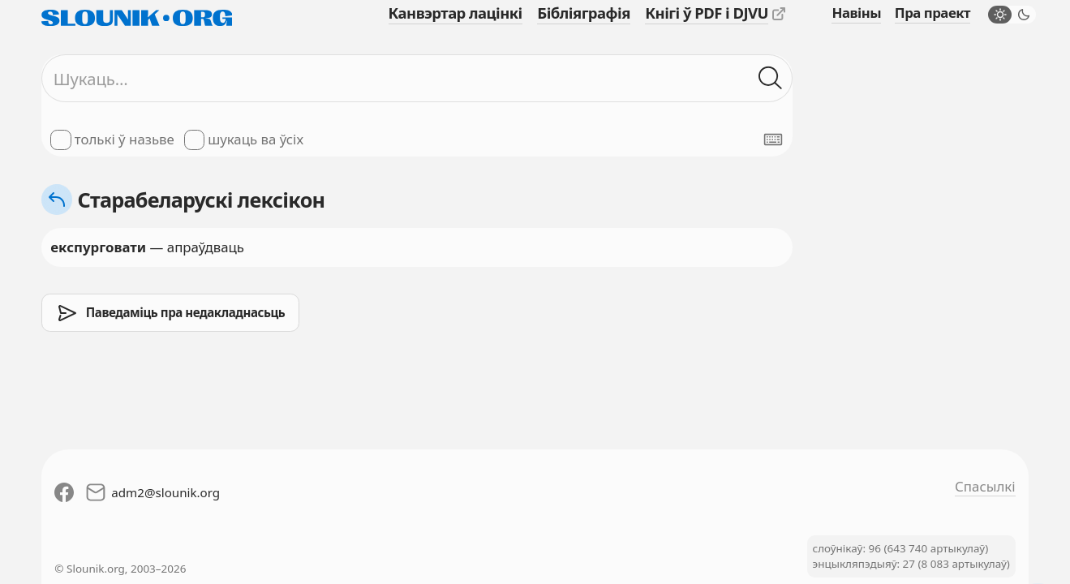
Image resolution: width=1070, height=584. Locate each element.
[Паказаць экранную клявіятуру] (773, 139)
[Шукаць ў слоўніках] (771, 79)
